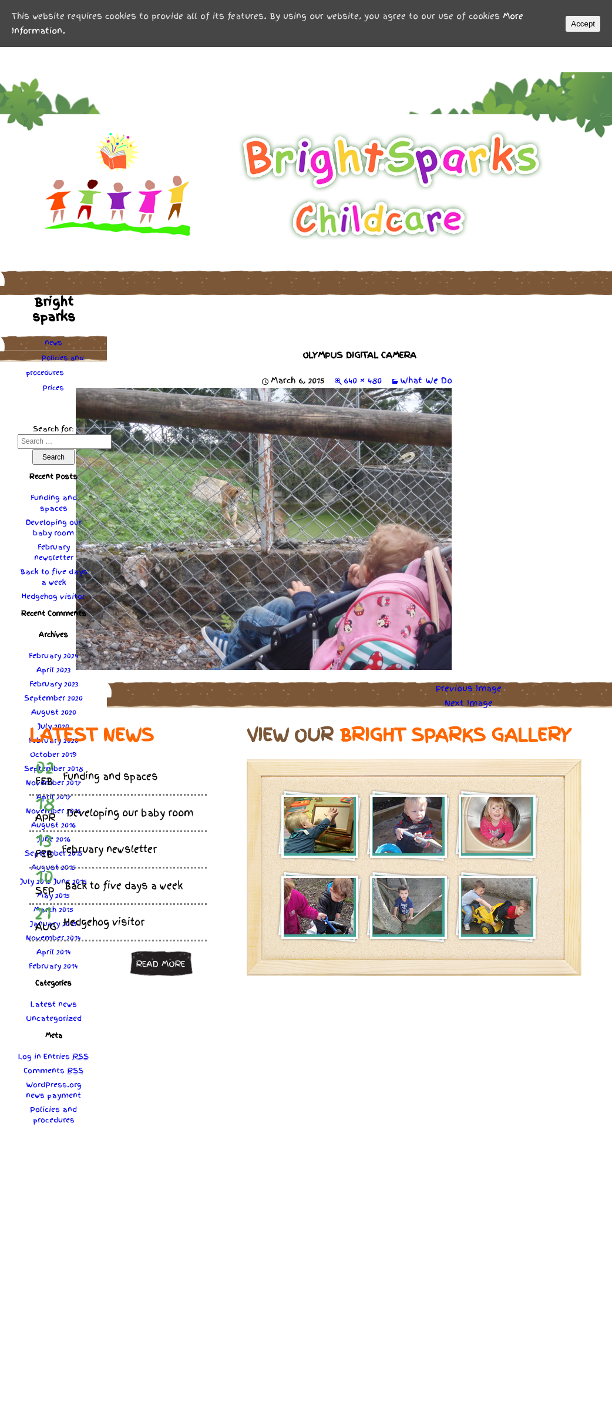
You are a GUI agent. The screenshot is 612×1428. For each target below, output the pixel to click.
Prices (53, 388)
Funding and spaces (54, 503)
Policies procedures (54, 365)
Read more (160, 964)
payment (64, 1095)
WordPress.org (54, 1085)
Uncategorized (54, 1018)
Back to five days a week (54, 577)
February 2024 (54, 656)
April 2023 (53, 670)
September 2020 (53, 698)
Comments (53, 1070)
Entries (66, 1056)
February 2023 (53, 684)
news (53, 342)
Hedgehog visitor (53, 596)
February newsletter (53, 552)
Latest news (54, 1004)
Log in (29, 1056)
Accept (583, 23)
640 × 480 (363, 380)
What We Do (426, 380)
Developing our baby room (54, 527)
